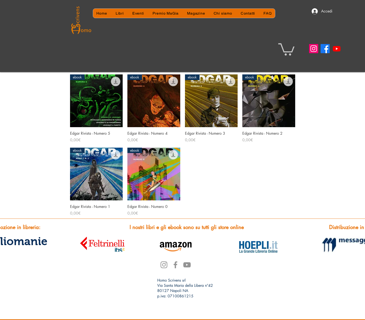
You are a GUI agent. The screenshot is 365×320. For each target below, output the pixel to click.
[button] (286, 49)
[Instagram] (313, 48)
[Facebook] (325, 48)
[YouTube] (187, 264)
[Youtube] (336, 48)
